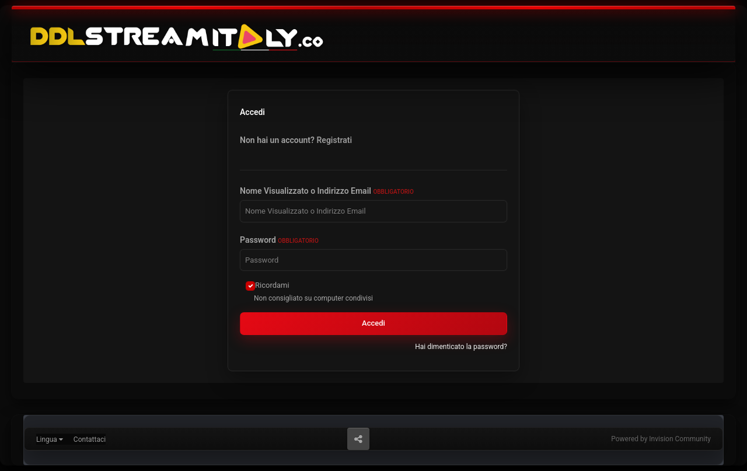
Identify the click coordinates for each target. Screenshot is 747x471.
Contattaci (90, 439)
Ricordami (272, 285)
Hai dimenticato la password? (461, 347)
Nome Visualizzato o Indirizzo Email (327, 191)
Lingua (49, 439)
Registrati (334, 140)
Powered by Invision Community (661, 439)
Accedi (373, 323)
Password (279, 240)
